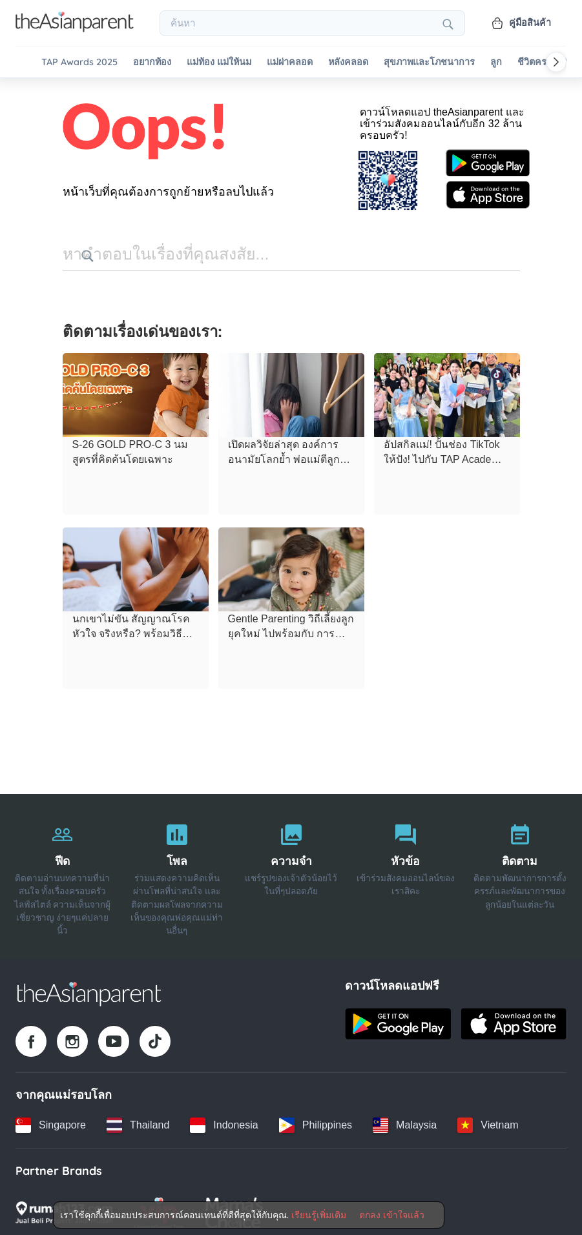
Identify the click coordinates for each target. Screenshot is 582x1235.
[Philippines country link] (315, 1120)
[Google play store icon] (488, 159)
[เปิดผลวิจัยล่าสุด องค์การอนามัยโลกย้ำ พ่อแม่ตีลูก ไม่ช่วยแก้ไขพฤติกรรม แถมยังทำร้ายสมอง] (291, 390)
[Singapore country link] (51, 1120)
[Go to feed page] (75, 28)
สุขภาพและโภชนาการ (429, 62)
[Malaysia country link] (405, 1120)
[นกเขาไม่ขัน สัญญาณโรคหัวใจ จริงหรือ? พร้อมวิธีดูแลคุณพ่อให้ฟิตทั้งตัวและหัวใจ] (136, 564)
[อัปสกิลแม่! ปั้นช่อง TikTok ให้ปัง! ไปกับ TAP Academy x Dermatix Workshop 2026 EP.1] (447, 390)
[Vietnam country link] (487, 1120)
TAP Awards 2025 (79, 62)
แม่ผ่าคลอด (290, 62)
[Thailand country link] (138, 1120)
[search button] (263, 252)
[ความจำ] (291, 871)
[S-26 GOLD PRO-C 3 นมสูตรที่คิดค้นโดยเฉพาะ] (136, 390)
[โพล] (176, 871)
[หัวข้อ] (405, 871)
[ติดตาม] (519, 871)
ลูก (496, 62)
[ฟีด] (62, 871)
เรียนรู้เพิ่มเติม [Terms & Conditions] (318, 1215)
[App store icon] (488, 191)
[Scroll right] (556, 62)
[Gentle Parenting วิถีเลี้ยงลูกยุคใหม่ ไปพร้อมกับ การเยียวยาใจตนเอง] (291, 564)
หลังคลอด (348, 62)
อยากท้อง (152, 62)
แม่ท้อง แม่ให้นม (219, 62)
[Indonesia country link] (224, 1120)
